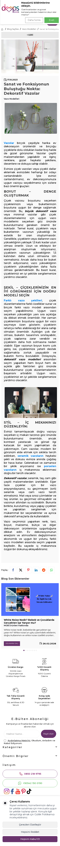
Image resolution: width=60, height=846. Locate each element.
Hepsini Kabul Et (30, 839)
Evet (51, 20)
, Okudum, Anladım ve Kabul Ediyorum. (29, 742)
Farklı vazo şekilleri (23, 300)
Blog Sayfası (13, 29)
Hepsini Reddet (30, 831)
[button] (23, 650)
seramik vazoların (31, 455)
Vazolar (9, 143)
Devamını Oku (12, 643)
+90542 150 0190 (30, 783)
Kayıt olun (49, 733)
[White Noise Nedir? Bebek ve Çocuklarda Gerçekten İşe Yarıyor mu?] (30, 599)
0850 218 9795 (30, 774)
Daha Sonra (34, 20)
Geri (30, 35)
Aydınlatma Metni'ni (19, 740)
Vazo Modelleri (29, 29)
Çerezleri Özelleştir (30, 824)
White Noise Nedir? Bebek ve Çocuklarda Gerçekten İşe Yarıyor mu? (29, 621)
